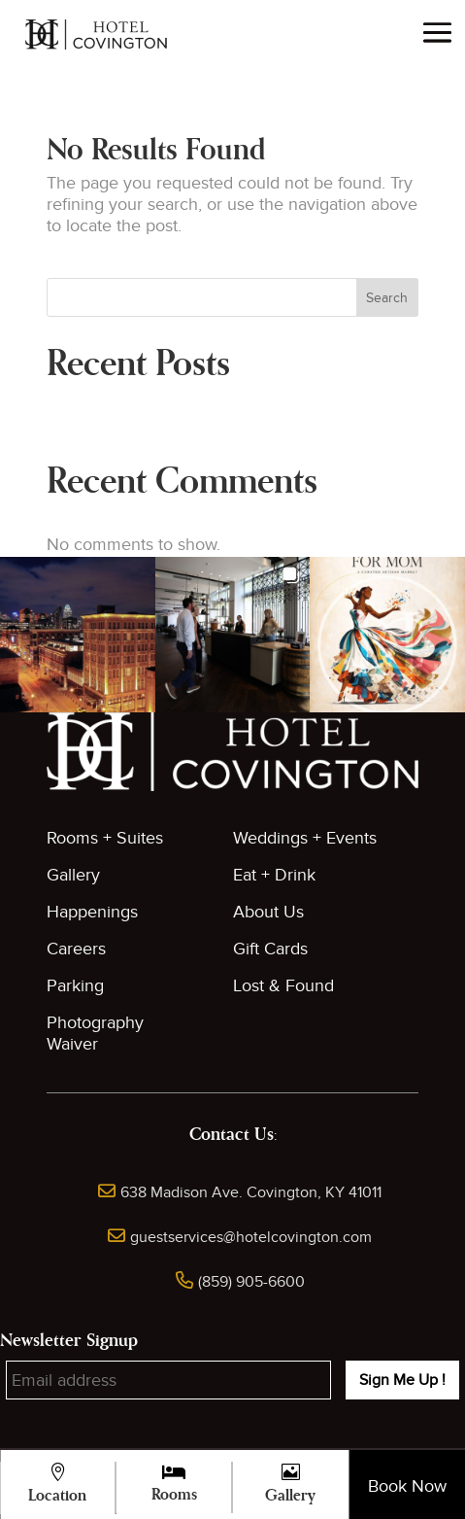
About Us (268, 912)
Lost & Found (283, 986)
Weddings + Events (305, 838)
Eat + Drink (274, 875)
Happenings (92, 912)
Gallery (73, 875)
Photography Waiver (95, 1033)
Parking (75, 986)
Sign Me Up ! (402, 1380)
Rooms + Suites (105, 838)
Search (387, 298)
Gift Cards (270, 949)
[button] (77, 634)
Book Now (407, 1486)
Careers (76, 949)
